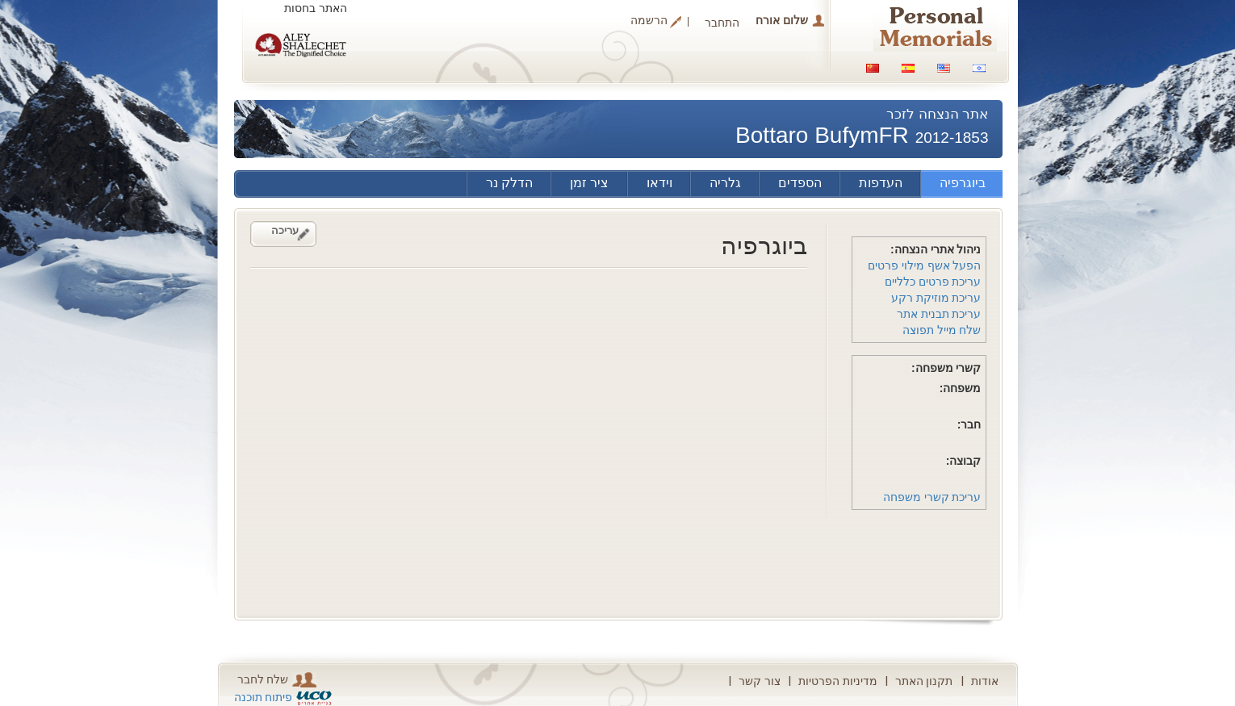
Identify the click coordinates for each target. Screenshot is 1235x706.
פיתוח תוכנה (263, 697)
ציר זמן (589, 183)
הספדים (800, 183)
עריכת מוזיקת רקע (936, 297)
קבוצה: (964, 460)
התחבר (722, 22)
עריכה (285, 230)
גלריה (725, 183)
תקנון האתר (924, 681)
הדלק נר (509, 183)
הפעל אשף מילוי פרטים (925, 265)
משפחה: (961, 388)
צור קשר (760, 681)
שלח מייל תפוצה (942, 330)
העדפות (880, 183)
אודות (984, 681)
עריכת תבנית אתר (939, 313)
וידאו (659, 183)
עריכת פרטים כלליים (933, 281)
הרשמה (649, 21)
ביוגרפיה (963, 183)
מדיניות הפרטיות (837, 681)
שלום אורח (782, 20)
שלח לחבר (277, 679)
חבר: (969, 424)
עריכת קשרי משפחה (932, 497)
